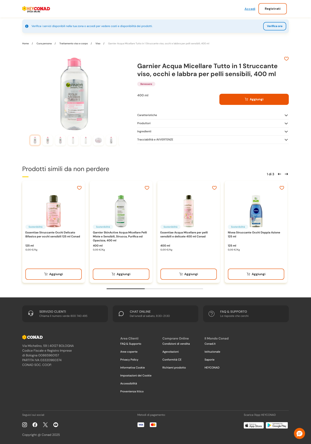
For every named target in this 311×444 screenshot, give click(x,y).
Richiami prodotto (174, 368)
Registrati (272, 9)
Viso (98, 43)
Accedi (250, 9)
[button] (299, 433)
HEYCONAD (211, 368)
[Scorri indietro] (279, 173)
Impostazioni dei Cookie (136, 375)
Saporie (209, 360)
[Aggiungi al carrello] (254, 99)
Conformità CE (171, 360)
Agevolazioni (170, 352)
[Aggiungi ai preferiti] (286, 59)
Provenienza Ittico (132, 391)
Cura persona (44, 43)
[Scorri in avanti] (286, 173)
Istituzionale (212, 352)
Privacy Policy (129, 360)
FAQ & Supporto (130, 344)
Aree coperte (128, 352)
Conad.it (210, 344)
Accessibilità (128, 383)
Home (25, 43)
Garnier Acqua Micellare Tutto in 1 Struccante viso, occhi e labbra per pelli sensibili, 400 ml (158, 43)
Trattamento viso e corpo (73, 43)
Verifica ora (274, 26)
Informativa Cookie (132, 368)
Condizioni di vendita (176, 344)
